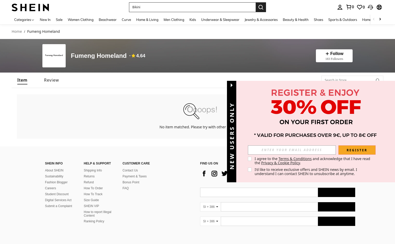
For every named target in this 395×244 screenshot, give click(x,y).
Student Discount (57, 194)
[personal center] (340, 7)
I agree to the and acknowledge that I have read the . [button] (313, 160)
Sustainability (54, 176)
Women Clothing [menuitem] (81, 20)
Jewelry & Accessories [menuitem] (261, 20)
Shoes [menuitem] (318, 20)
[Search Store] (377, 80)
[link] (350, 7)
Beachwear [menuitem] (108, 20)
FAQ (126, 188)
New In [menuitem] (45, 20)
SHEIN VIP (91, 206)
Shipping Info (93, 170)
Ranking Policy (94, 221)
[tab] (22, 80)
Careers (50, 188)
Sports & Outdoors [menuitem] (342, 20)
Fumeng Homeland (99, 56)
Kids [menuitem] (192, 20)
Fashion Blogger (56, 182)
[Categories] (24, 19)
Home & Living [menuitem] (147, 20)
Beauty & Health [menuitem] (296, 20)
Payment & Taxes (135, 176)
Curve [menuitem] (126, 20)
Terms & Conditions (295, 158)
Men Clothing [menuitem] (174, 20)
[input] (292, 150)
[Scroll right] (380, 19)
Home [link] (17, 31)
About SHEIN (54, 170)
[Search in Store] (352, 80)
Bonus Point (131, 182)
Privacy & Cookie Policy (280, 162)
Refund (89, 182)
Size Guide (91, 200)
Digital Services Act (58, 200)
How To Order (93, 188)
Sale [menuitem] (59, 20)
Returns (89, 176)
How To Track (93, 194)
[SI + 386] (210, 206)
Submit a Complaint (58, 206)
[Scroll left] (374, 19)
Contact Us (130, 170)
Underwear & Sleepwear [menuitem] (220, 20)
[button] (192, 7)
